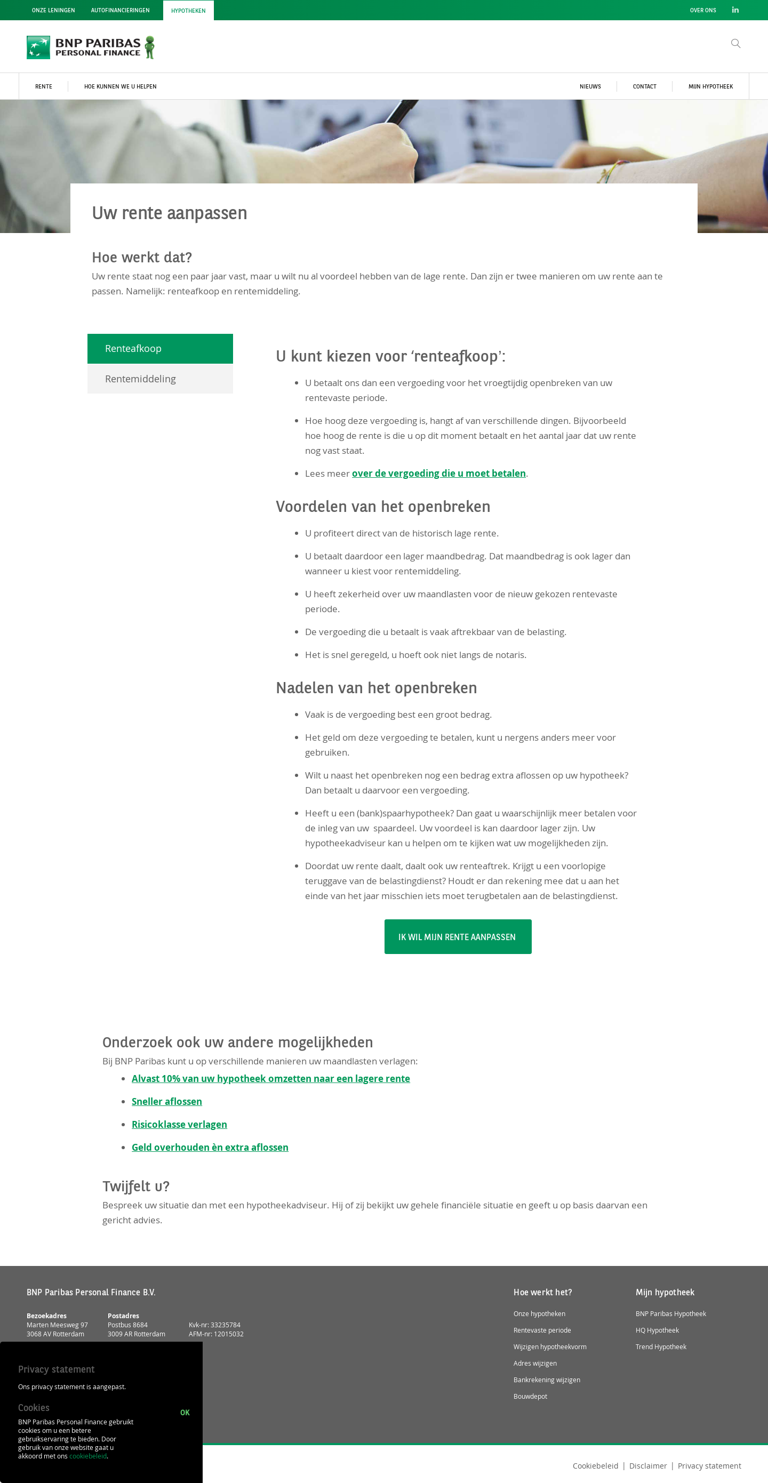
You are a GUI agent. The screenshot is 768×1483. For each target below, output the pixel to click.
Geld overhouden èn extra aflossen (210, 1147)
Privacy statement (709, 1466)
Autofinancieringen (120, 11)
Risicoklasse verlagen (179, 1124)
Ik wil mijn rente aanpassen (458, 938)
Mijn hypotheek (711, 87)
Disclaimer (648, 1466)
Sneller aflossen (167, 1101)
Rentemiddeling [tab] (140, 378)
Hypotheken (188, 11)
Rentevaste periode (542, 1330)
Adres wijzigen (535, 1363)
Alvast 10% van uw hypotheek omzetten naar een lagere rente (271, 1078)
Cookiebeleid (596, 1466)
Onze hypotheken (539, 1313)
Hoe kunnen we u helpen (120, 87)
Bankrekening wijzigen (547, 1379)
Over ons (703, 11)
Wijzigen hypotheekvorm (550, 1346)
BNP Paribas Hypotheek (671, 1313)
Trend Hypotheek (661, 1346)
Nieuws (590, 87)
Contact (645, 87)
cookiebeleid (88, 1456)
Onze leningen (53, 11)
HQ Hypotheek (657, 1330)
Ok (184, 1412)
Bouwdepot (530, 1396)
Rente (43, 87)
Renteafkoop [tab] (133, 348)
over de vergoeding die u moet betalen (439, 473)
